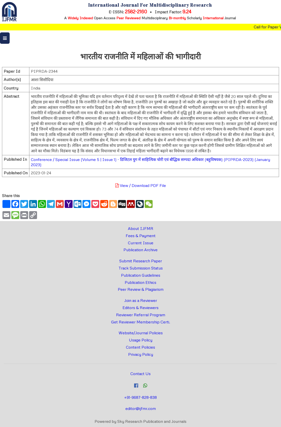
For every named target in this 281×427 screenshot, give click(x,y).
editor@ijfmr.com (140, 408)
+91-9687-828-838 (140, 397)
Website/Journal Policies (141, 332)
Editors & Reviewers (140, 307)
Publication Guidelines (140, 275)
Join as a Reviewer (140, 300)
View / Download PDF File (140, 185)
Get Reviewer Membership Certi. (140, 321)
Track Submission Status (141, 268)
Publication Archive (140, 249)
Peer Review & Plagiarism (140, 289)
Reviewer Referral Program (140, 314)
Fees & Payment (141, 235)
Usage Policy (140, 339)
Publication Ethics (140, 282)
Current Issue (140, 242)
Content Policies (140, 347)
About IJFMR (140, 228)
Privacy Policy (140, 354)
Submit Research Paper (140, 260)
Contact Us (140, 373)
